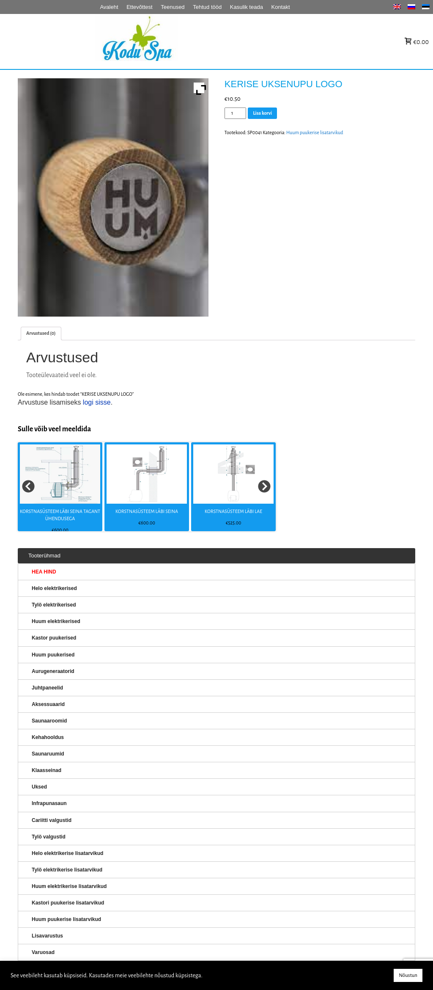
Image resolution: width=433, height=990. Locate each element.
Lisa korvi (262, 113)
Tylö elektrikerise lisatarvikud (67, 870)
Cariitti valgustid (51, 820)
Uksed (39, 787)
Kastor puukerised (54, 638)
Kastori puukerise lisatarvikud (68, 903)
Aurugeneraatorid (53, 671)
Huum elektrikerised (56, 621)
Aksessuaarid (48, 704)
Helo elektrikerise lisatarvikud (67, 853)
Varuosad (43, 952)
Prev (29, 487)
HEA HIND (44, 572)
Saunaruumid (48, 754)
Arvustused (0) (41, 333)
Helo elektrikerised (54, 588)
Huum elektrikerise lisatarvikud (69, 886)
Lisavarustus (47, 936)
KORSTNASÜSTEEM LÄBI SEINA (146, 511)
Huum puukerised (53, 655)
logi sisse (97, 402)
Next (264, 487)
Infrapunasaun (49, 803)
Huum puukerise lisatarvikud (314, 132)
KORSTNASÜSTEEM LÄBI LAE (233, 511)
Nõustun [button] (408, 975)
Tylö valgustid (49, 837)
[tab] (41, 333)
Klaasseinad (46, 770)
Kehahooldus (48, 737)
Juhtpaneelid (47, 688)
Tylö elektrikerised (54, 605)
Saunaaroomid (49, 721)
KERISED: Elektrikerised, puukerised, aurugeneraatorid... (190, 41)
